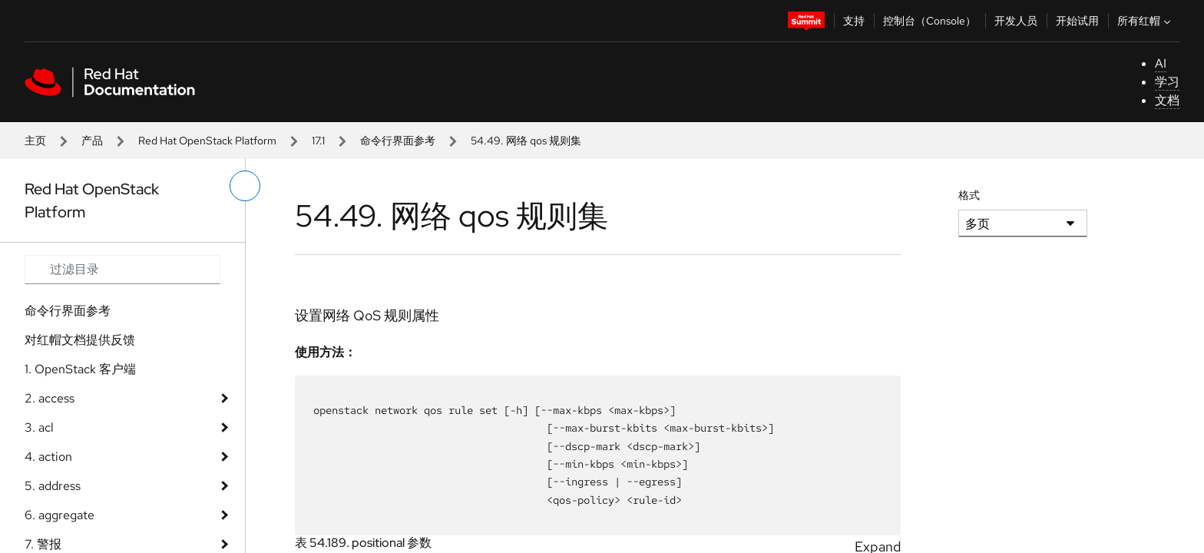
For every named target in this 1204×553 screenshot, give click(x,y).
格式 (969, 195)
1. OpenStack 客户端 (80, 369)
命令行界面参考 (397, 140)
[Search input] (122, 269)
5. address (53, 486)
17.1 (318, 140)
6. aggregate (59, 515)
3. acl (39, 427)
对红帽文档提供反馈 (80, 340)
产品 (92, 140)
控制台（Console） (929, 21)
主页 (35, 140)
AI (1160, 63)
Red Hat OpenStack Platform (207, 140)
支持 (854, 21)
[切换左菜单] (245, 186)
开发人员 (1015, 21)
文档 (1167, 100)
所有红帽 (1145, 21)
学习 (1167, 82)
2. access (49, 398)
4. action (48, 457)
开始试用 (1077, 21)
